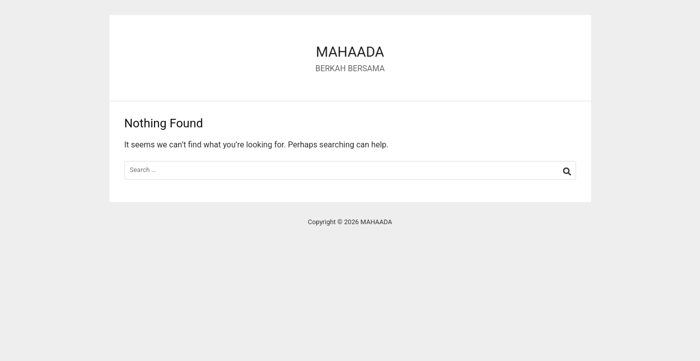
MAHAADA (350, 52)
